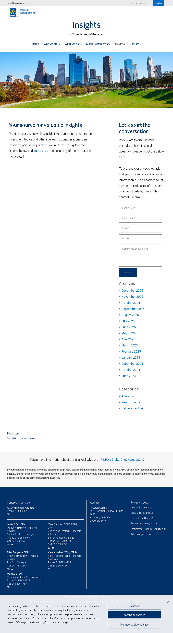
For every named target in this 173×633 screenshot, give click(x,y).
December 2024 (132, 364)
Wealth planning (132, 402)
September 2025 (132, 309)
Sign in (158, 3)
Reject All (134, 605)
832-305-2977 (19, 540)
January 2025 (130, 357)
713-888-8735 (22, 580)
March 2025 (129, 345)
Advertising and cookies (143, 537)
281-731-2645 (19, 565)
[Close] (167, 602)
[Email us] (8, 514)
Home (35, 43)
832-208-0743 (63, 540)
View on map (97, 520)
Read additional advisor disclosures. (21, 438)
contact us (40, 151)
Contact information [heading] (19, 502)
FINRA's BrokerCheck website (121, 460)
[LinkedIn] (12, 544)
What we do (73, 43)
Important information (139, 3)
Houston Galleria (99, 507)
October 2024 (130, 370)
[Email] (140, 228)
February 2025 (131, 351)
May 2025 (128, 333)
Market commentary (98, 43)
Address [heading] (95, 502)
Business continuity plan (143, 523)
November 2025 (132, 297)
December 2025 (132, 290)
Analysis (127, 396)
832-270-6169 (60, 565)
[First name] (140, 208)
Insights (120, 43)
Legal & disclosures (141, 512)
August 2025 (130, 315)
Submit (128, 272)
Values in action (132, 408)
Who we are (52, 43)
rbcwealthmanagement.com (17, 3)
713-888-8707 (22, 537)
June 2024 (128, 376)
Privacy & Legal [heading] (140, 502)
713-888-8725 (63, 562)
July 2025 (127, 321)
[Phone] (140, 238)
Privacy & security (140, 507)
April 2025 (128, 339)
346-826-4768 (19, 583)
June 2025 (128, 327)
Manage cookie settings (134, 625)
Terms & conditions (141, 518)
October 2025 (130, 303)
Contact (134, 43)
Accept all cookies (134, 614)
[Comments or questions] (140, 256)
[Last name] (140, 218)
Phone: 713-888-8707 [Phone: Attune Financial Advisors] (18, 510)
